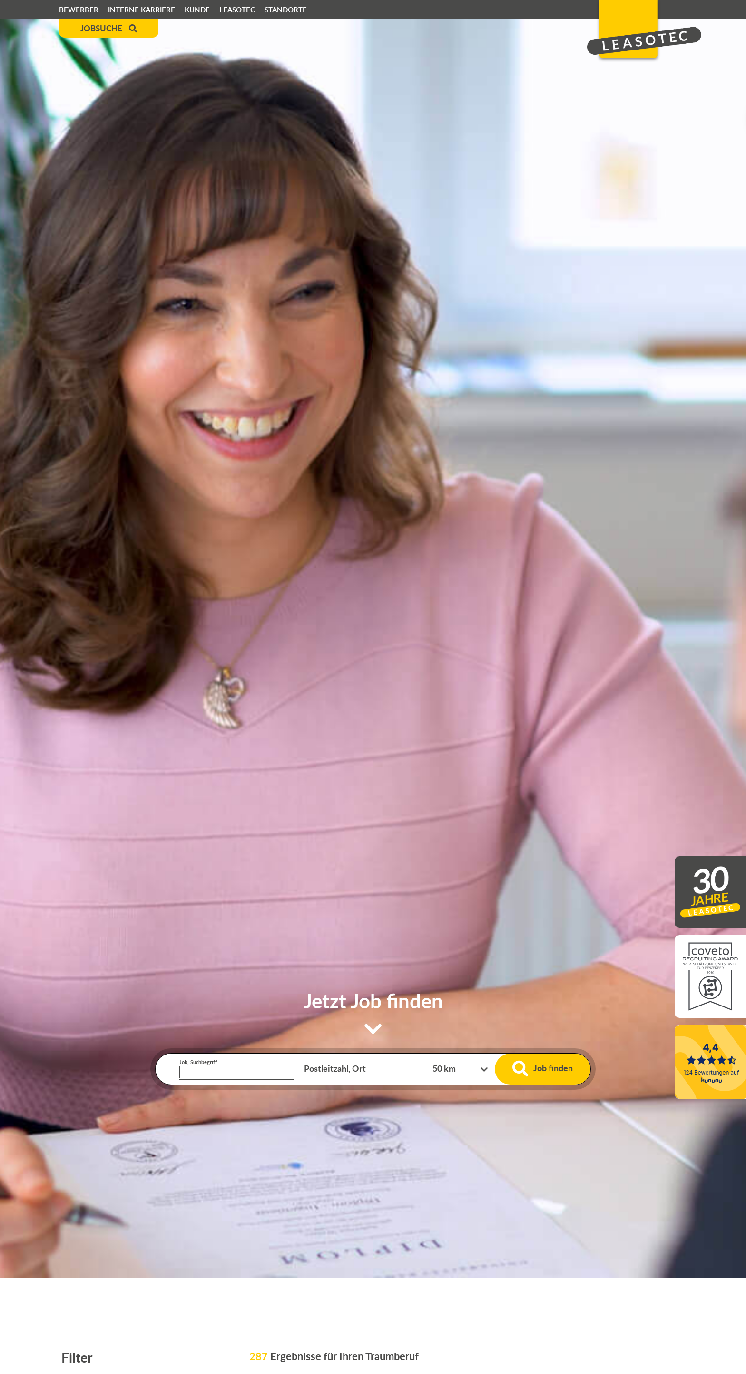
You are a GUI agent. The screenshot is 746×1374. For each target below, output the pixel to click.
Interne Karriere (141, 9)
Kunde (197, 9)
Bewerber (78, 9)
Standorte (286, 9)
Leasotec (237, 9)
